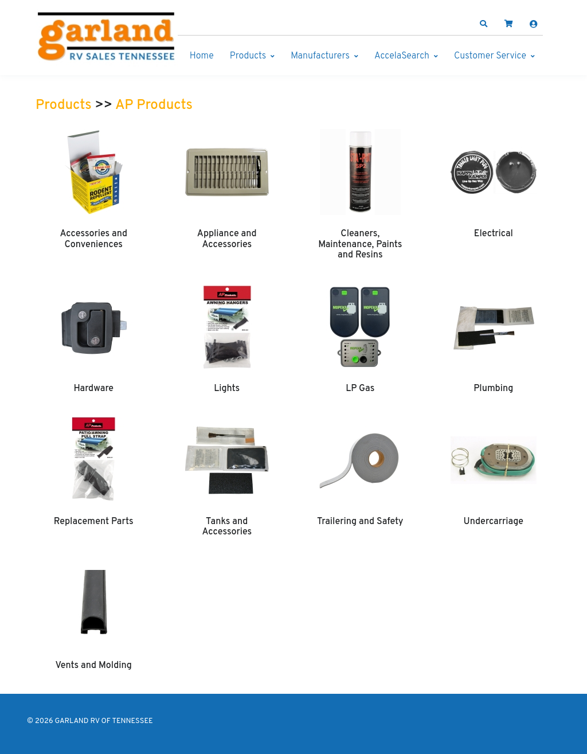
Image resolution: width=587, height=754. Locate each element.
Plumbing (493, 388)
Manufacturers (320, 56)
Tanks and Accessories (227, 527)
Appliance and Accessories (227, 239)
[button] (484, 24)
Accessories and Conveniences (93, 239)
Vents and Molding (94, 665)
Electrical (493, 234)
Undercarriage (493, 522)
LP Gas (360, 388)
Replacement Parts (94, 522)
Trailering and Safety (360, 522)
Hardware (93, 388)
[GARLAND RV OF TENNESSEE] (107, 39)
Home (202, 56)
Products (248, 56)
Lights (227, 388)
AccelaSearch (401, 56)
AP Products (154, 105)
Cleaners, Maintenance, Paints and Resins (360, 244)
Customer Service (490, 56)
